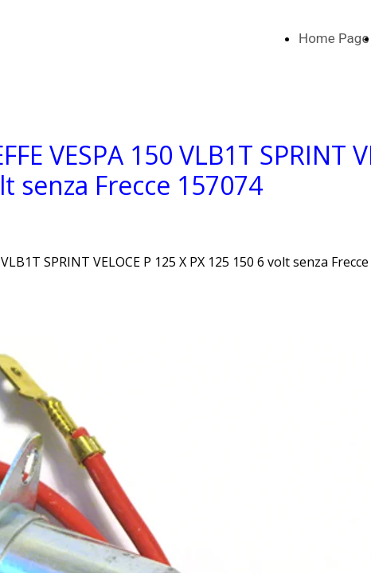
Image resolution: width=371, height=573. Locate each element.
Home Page (334, 38)
